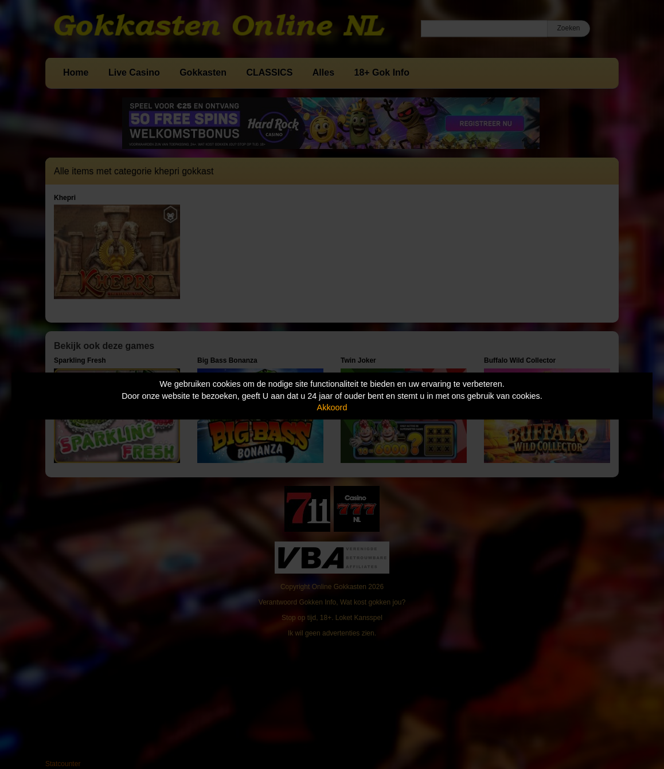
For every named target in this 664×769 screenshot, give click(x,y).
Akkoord (332, 407)
